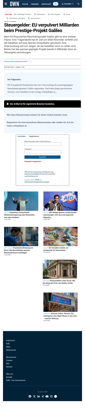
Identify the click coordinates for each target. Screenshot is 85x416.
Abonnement (11, 357)
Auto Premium (35, 18)
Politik (25, 4)
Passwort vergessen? (33, 161)
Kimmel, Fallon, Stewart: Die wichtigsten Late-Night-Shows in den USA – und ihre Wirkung (60, 316)
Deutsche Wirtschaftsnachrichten (15, 61)
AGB (37, 179)
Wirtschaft (46, 4)
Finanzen (35, 4)
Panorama (47, 313)
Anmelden (22, 136)
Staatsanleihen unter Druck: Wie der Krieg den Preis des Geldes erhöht (59, 282)
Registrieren (34, 136)
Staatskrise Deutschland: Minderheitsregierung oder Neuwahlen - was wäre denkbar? (20, 214)
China (68, 14)
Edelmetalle (41, 14)
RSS (7, 364)
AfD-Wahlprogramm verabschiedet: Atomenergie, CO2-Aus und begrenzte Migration (60, 214)
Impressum (10, 340)
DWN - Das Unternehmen (16, 380)
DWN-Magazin (55, 14)
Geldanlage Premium (24, 14)
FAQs (8, 347)
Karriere (9, 367)
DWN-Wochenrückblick (17, 18)
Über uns (9, 374)
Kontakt (9, 377)
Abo (55, 4)
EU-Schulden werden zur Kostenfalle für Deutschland (55, 249)
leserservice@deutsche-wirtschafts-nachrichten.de (40, 175)
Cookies (9, 360)
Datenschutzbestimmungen (37, 182)
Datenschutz (11, 350)
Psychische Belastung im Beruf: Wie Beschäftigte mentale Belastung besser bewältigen (18, 250)
